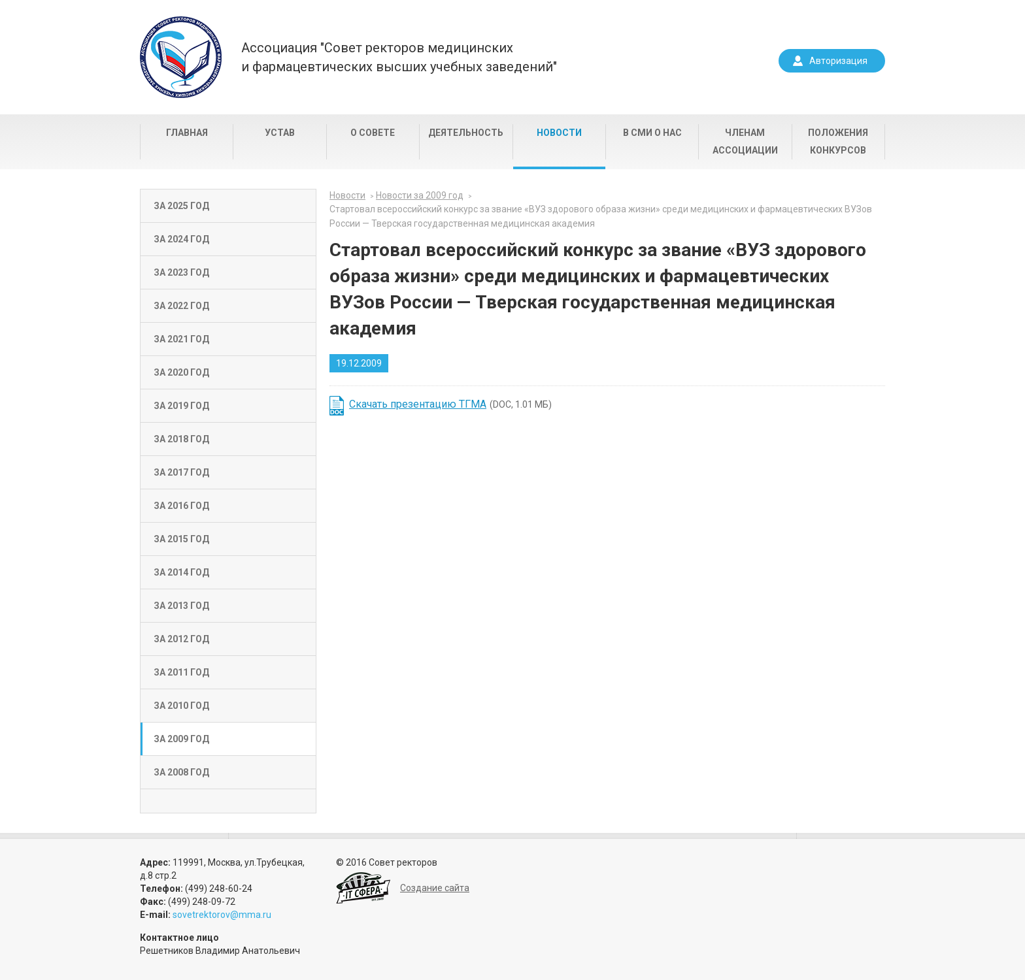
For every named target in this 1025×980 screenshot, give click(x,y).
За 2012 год (181, 639)
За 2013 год (181, 605)
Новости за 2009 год (419, 195)
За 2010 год (181, 705)
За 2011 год (181, 672)
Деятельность (465, 132)
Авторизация (838, 61)
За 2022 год (181, 306)
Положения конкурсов (838, 141)
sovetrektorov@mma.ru (222, 914)
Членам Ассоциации (745, 141)
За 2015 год (181, 539)
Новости (559, 132)
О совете (372, 132)
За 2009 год (181, 739)
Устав (280, 132)
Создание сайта (434, 888)
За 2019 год (181, 405)
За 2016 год (181, 505)
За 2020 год (181, 372)
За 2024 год (181, 239)
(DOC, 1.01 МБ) (450, 404)
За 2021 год (181, 339)
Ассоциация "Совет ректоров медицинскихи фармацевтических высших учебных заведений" (399, 57)
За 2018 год (181, 439)
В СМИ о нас (652, 132)
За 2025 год (181, 206)
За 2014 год (181, 572)
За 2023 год (181, 272)
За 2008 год (181, 772)
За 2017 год (181, 472)
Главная (187, 132)
